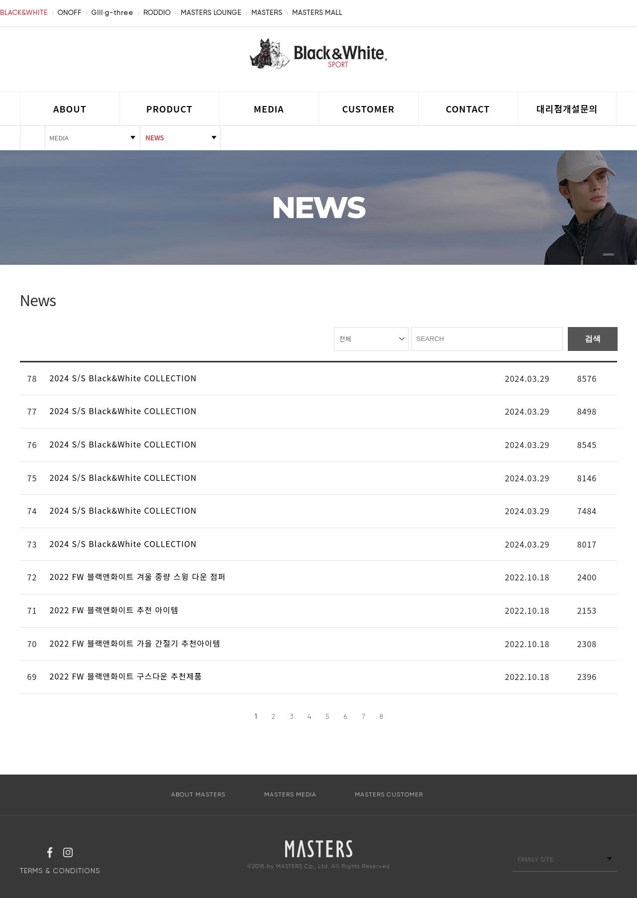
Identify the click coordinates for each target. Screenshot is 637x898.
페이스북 (49, 853)
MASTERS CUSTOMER (389, 794)
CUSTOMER (368, 108)
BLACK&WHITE (24, 12)
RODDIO (157, 12)
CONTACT (468, 108)
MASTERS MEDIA (290, 794)
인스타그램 (68, 853)
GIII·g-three (112, 12)
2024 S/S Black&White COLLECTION (126, 378)
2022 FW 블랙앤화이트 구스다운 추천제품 (129, 676)
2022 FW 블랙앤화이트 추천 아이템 (117, 610)
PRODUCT (169, 108)
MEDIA (269, 108)
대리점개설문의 (567, 108)
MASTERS (266, 12)
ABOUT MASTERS (198, 794)
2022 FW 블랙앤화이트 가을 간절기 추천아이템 (138, 643)
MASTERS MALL (317, 12)
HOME (32, 138)
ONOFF (70, 12)
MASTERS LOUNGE (211, 12)
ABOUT (70, 108)
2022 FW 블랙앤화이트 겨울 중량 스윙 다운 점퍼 (140, 576)
